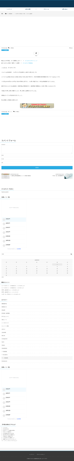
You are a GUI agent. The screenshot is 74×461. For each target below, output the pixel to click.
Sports (3, 341)
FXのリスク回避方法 (7, 431)
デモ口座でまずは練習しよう (8, 437)
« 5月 (2, 277)
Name (2, 155)
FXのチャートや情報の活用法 (9, 430)
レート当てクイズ (5, 322)
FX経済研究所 (4, 348)
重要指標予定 (4, 303)
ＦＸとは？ (5, 427)
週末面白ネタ (4, 306)
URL (2, 162)
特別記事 (3, 310)
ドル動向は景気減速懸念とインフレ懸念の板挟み (20, 175)
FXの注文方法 (6, 429)
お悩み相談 (4, 332)
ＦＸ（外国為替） (5, 50)
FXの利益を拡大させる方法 (8, 433)
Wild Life (3, 335)
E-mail (2, 158)
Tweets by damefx (4, 192)
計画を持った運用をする (8, 436)
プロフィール (46, 9)
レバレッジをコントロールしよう (10, 440)
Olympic (3, 345)
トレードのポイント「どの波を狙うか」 (9, 285)
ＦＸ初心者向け (5, 354)
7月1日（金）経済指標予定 (58, 175)
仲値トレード (4, 319)
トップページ (9, 9)
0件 (15, 111)
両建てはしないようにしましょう (9, 439)
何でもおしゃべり (5, 316)
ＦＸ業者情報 (4, 351)
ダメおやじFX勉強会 (28, 63)
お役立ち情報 (27, 9)
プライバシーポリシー (41, 454)
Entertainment (4, 361)
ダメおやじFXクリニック (31, 60)
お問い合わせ (64, 9)
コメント (10, 111)
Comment (3, 144)
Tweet (36, 55)
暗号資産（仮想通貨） (6, 313)
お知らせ (3, 329)
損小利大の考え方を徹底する (8, 434)
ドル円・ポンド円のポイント (7, 294)
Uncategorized (4, 338)
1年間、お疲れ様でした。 (6, 290)
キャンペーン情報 (5, 326)
